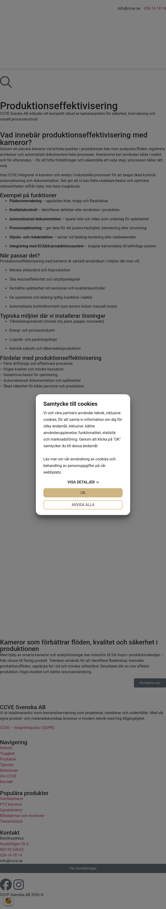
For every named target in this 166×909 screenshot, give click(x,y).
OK (82, 493)
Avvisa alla (83, 505)
